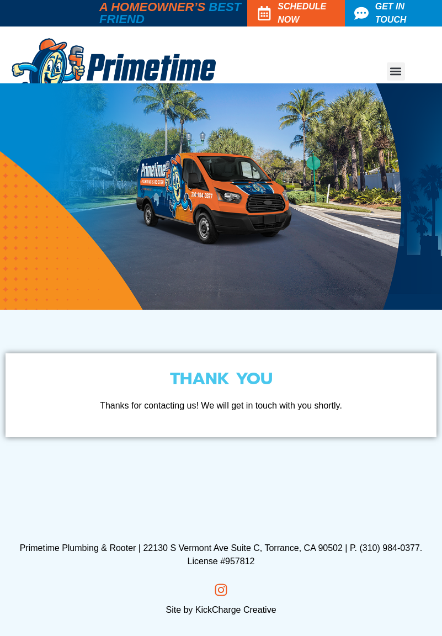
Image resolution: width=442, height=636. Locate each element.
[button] (396, 71)
